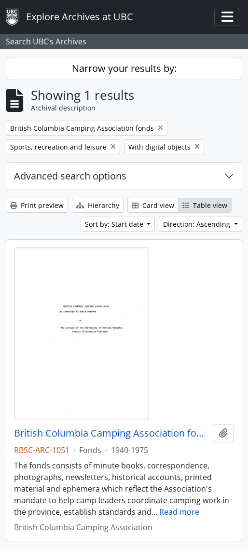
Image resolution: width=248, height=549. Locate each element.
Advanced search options (70, 175)
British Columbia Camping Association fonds (111, 433)
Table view (204, 205)
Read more (179, 512)
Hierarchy (97, 205)
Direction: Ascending (197, 224)
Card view (153, 205)
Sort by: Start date (115, 224)
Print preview (37, 205)
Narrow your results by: (124, 68)
